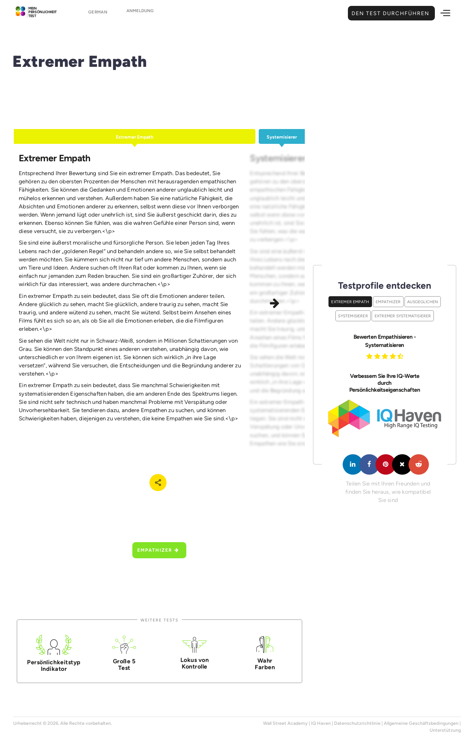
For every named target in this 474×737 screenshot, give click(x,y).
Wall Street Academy (285, 723)
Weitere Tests (159, 620)
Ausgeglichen (422, 301)
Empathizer (158, 550)
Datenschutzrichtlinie (357, 723)
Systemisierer (353, 315)
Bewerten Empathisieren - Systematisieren (385, 340)
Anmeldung (140, 13)
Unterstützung (445, 730)
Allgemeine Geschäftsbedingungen (421, 723)
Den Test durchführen (389, 13)
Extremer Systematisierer (403, 315)
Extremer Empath (350, 301)
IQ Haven (321, 723)
